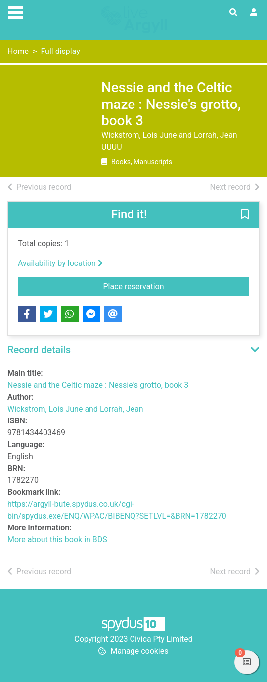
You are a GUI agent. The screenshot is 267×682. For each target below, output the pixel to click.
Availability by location (60, 263)
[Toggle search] (233, 13)
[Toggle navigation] (15, 11)
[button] (244, 215)
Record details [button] (39, 350)
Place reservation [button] (176, 285)
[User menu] (253, 13)
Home (18, 51)
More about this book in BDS (57, 539)
